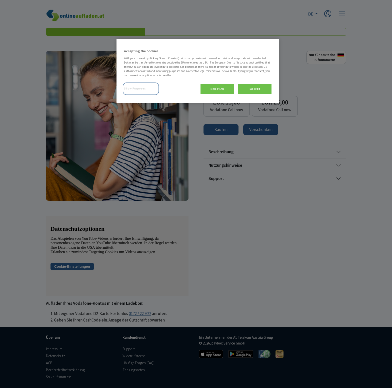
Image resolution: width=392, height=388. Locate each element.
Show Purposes (135, 88)
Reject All (217, 88)
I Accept (254, 88)
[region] (197, 71)
